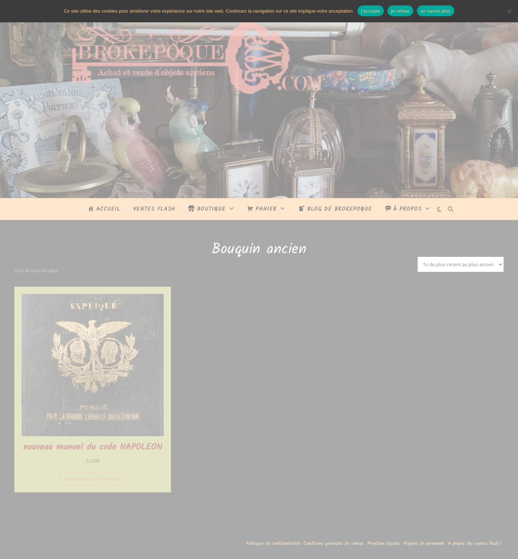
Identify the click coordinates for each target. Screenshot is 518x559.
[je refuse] (509, 11)
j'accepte (370, 11)
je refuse (400, 11)
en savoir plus (436, 11)
